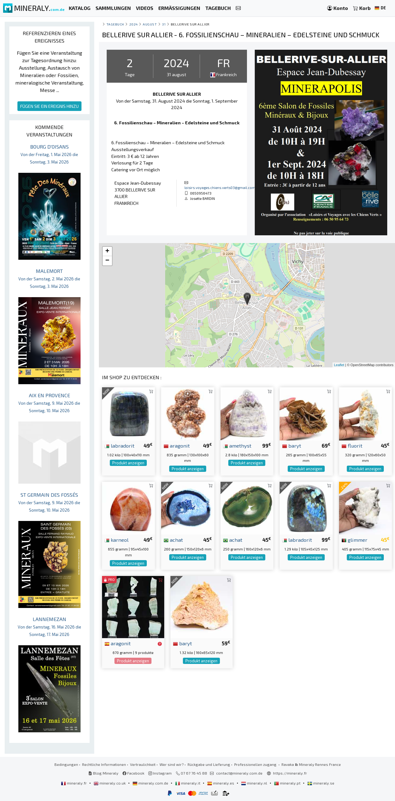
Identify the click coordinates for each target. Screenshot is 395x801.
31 (163, 24)
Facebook (133, 773)
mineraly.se (320, 783)
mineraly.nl (254, 783)
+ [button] (107, 251)
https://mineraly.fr (290, 773)
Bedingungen (66, 764)
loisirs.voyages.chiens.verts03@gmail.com (219, 187)
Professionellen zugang (255, 764)
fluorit (352, 445)
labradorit (119, 445)
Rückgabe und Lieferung (209, 764)
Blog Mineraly (103, 773)
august (150, 24)
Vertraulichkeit (143, 764)
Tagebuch (115, 24)
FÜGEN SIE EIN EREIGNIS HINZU (49, 106)
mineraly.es (221, 783)
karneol (116, 539)
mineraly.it (188, 783)
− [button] (107, 260)
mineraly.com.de (150, 783)
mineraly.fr (74, 783)
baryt (291, 445)
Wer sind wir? (172, 764)
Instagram (160, 773)
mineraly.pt (287, 783)
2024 (133, 24)
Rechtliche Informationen (104, 764)
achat (173, 539)
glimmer (354, 539)
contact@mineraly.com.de (239, 773)
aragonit (177, 445)
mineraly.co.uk (110, 783)
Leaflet (339, 365)
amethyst (237, 445)
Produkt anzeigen (128, 462)
